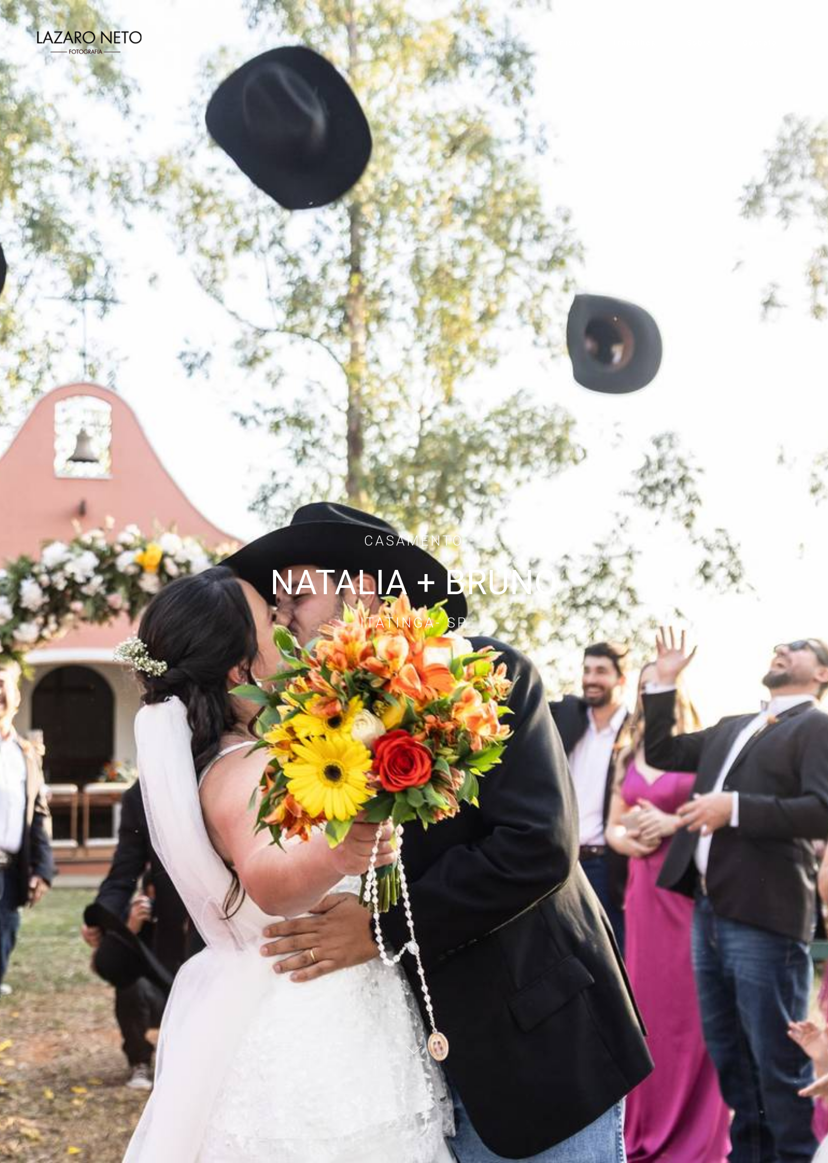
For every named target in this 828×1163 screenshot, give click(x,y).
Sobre (699, 43)
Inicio (569, 43)
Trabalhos (634, 43)
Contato (759, 43)
